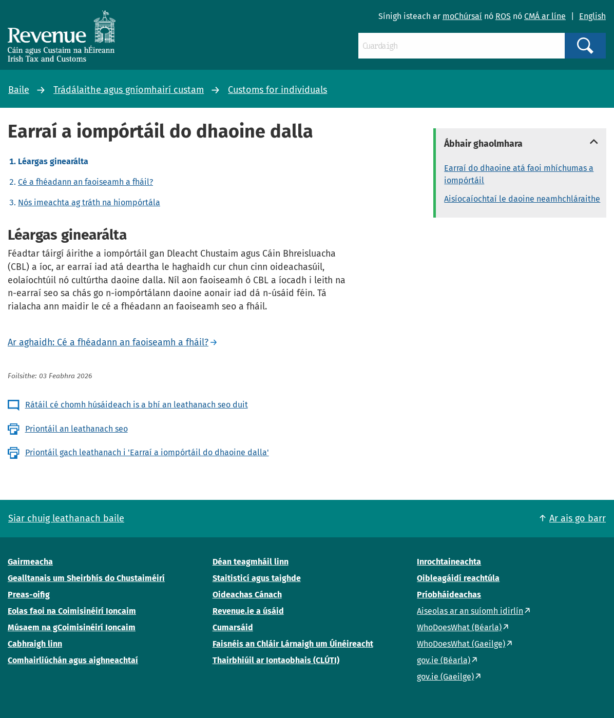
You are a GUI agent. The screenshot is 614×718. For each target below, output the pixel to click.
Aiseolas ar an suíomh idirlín (470, 611)
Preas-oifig (29, 594)
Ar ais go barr (577, 518)
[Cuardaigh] (461, 46)
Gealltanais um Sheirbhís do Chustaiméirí (86, 578)
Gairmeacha (30, 562)
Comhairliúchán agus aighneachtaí (73, 660)
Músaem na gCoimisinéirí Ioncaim (72, 627)
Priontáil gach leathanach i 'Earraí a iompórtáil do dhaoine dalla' (147, 452)
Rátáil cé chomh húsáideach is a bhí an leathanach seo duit (136, 405)
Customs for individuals (277, 89)
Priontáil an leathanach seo (76, 429)
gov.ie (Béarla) (443, 660)
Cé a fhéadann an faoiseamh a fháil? (85, 182)
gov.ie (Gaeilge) (445, 677)
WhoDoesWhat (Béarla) (459, 627)
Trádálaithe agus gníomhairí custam (128, 89)
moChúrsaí (462, 16)
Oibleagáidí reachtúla (458, 578)
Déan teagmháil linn (251, 562)
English (592, 16)
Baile (18, 89)
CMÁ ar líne (545, 16)
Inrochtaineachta (449, 562)
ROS (503, 16)
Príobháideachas (449, 594)
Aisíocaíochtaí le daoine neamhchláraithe (522, 199)
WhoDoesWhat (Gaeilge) (461, 644)
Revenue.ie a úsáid (248, 611)
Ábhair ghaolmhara (483, 143)
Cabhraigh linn (35, 644)
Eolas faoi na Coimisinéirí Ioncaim (72, 611)
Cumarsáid (233, 627)
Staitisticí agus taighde (257, 578)
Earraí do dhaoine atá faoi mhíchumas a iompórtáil (518, 174)
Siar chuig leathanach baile (66, 518)
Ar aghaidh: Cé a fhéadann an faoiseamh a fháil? (108, 342)
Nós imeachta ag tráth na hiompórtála (89, 202)
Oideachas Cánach (247, 594)
